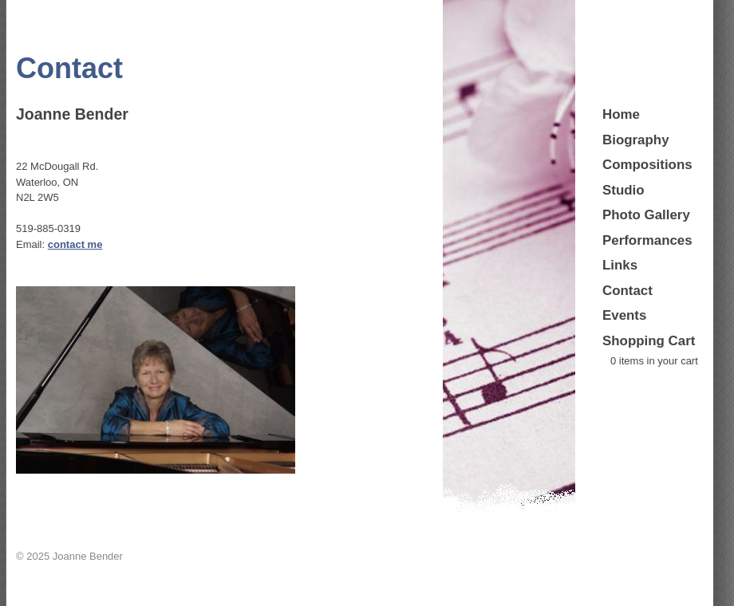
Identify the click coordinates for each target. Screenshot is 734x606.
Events (624, 315)
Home (621, 114)
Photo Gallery (646, 214)
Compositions (647, 164)
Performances (647, 240)
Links (619, 265)
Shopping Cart (648, 340)
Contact (627, 290)
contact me (75, 244)
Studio (623, 190)
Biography (635, 140)
